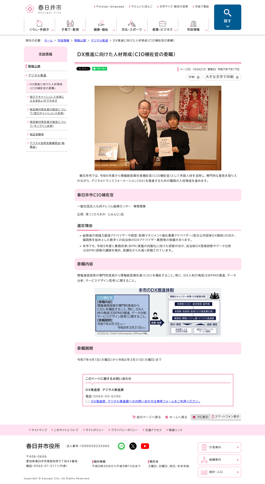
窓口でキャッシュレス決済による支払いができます (47, 99)
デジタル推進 (99, 40)
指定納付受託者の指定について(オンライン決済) (48, 124)
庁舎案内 (215, 447)
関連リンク (175, 430)
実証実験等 (37, 134)
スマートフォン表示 (227, 416)
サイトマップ (39, 430)
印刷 (192, 77)
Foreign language (110, 6)
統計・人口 (216, 472)
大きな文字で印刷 (220, 76)
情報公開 (80, 40)
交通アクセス (153, 430)
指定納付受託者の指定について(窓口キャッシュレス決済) (48, 111)
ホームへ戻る (178, 417)
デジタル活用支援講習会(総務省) (47, 145)
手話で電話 (202, 6)
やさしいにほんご (142, 6)
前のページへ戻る (149, 417)
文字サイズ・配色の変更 (174, 6)
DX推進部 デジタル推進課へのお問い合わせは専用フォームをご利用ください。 (146, 401)
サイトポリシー (95, 430)
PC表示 (203, 417)
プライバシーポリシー (124, 430)
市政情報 (64, 40)
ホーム (48, 40)
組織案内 (215, 459)
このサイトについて (66, 430)
